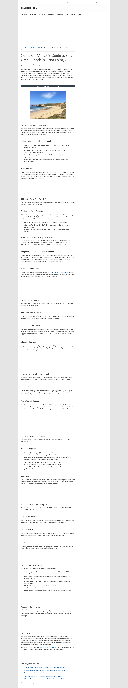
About (24, 2)
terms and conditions (43, 2)
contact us (31, 2)
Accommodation (62, 14)
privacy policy (64, 2)
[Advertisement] (64, 30)
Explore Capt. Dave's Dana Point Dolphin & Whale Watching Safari (44, 670)
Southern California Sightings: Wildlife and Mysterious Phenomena (45, 667)
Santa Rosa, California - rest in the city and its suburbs (40, 673)
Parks (79, 14)
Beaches (73, 14)
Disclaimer (54, 2)
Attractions (32, 14)
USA (38, 48)
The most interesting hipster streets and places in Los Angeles (43, 676)
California (33, 48)
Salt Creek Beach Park (61, 272)
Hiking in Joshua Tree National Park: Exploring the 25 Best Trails (44, 679)
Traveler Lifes (29, 8)
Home (24, 14)
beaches (27, 48)
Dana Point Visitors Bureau (48, 647)
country (51, 14)
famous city (42, 14)
